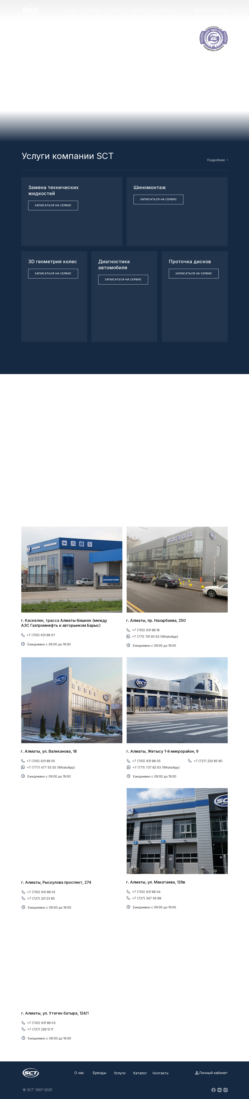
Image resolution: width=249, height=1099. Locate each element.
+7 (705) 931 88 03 (41, 1023)
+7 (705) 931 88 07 (40, 635)
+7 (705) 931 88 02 (41, 892)
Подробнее (216, 160)
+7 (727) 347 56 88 (146, 898)
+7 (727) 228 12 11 (40, 1029)
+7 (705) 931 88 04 (146, 892)
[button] (53, 205)
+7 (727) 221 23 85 (41, 898)
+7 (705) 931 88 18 (146, 630)
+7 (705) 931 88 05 (40, 761)
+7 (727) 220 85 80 (208, 761)
